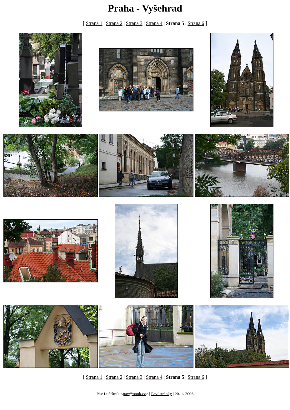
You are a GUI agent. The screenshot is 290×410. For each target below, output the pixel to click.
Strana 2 (114, 23)
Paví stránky (161, 393)
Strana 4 (154, 23)
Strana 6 (196, 23)
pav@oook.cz (134, 393)
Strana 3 (134, 23)
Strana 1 (94, 23)
